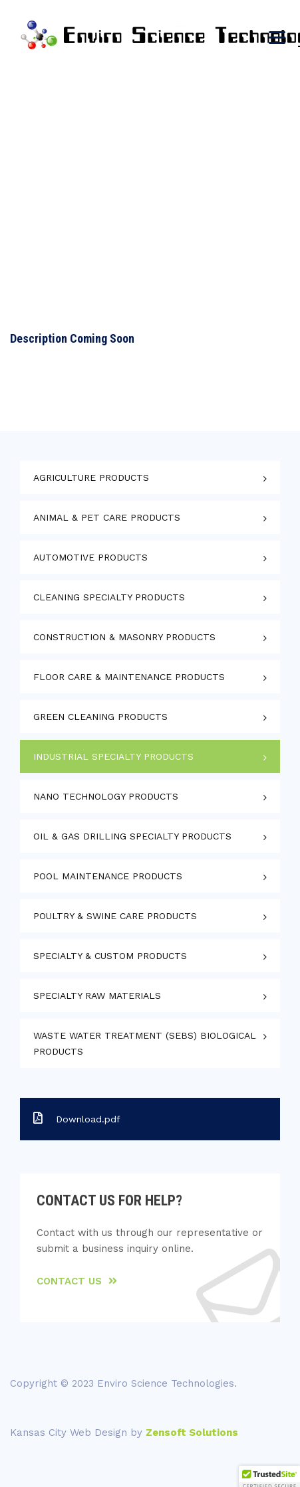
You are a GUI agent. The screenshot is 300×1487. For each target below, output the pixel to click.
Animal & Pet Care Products (106, 517)
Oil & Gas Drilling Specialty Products (132, 836)
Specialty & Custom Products (110, 955)
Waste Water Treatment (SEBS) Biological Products (144, 1043)
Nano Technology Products (105, 796)
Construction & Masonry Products (124, 637)
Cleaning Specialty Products (109, 597)
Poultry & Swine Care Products (115, 916)
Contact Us (77, 1281)
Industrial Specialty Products (113, 756)
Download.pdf (76, 1118)
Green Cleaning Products (100, 716)
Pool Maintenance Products (107, 876)
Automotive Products (90, 557)
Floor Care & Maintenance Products (129, 676)
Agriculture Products (91, 477)
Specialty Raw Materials (97, 995)
